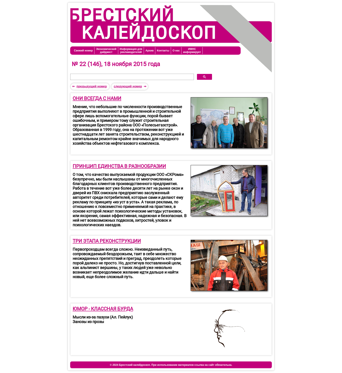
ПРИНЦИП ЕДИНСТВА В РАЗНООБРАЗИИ (119, 166)
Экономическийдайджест (106, 51)
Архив (149, 50)
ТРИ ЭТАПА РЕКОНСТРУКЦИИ (107, 241)
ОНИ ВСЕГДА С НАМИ (97, 98)
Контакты (163, 50)
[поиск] (131, 77)
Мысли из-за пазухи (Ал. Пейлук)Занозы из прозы (103, 319)
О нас (176, 50)
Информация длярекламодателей (131, 51)
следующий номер (128, 86)
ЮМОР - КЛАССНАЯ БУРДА (103, 309)
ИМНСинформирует (192, 51)
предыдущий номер (92, 86)
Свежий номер (83, 50)
